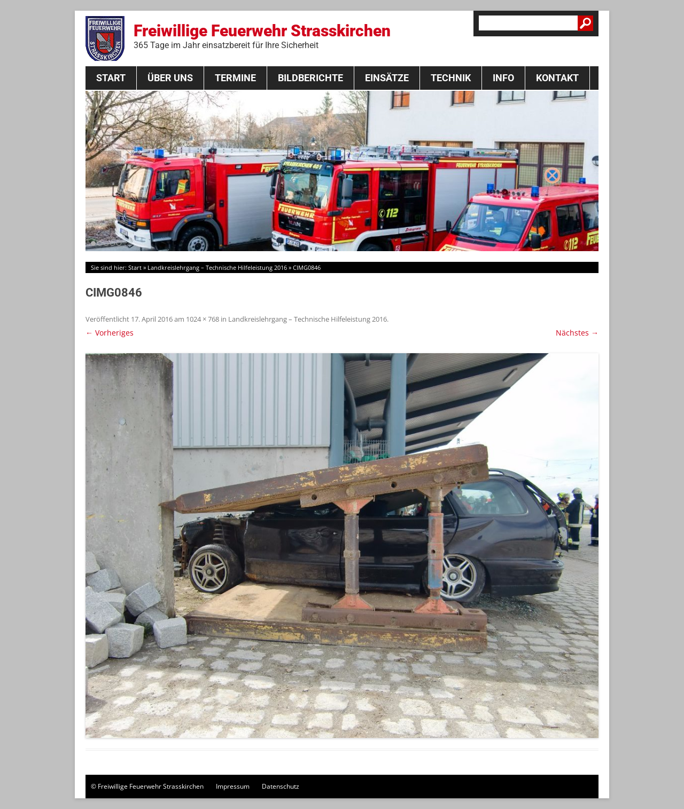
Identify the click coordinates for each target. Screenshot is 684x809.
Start (111, 77)
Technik (451, 77)
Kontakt (557, 77)
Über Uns (170, 77)
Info (503, 77)
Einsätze (387, 77)
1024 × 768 (202, 319)
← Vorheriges (110, 333)
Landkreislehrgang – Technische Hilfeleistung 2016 (217, 267)
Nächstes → (577, 333)
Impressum (233, 786)
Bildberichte (310, 77)
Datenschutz (280, 786)
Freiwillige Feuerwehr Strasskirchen (262, 35)
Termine (235, 77)
